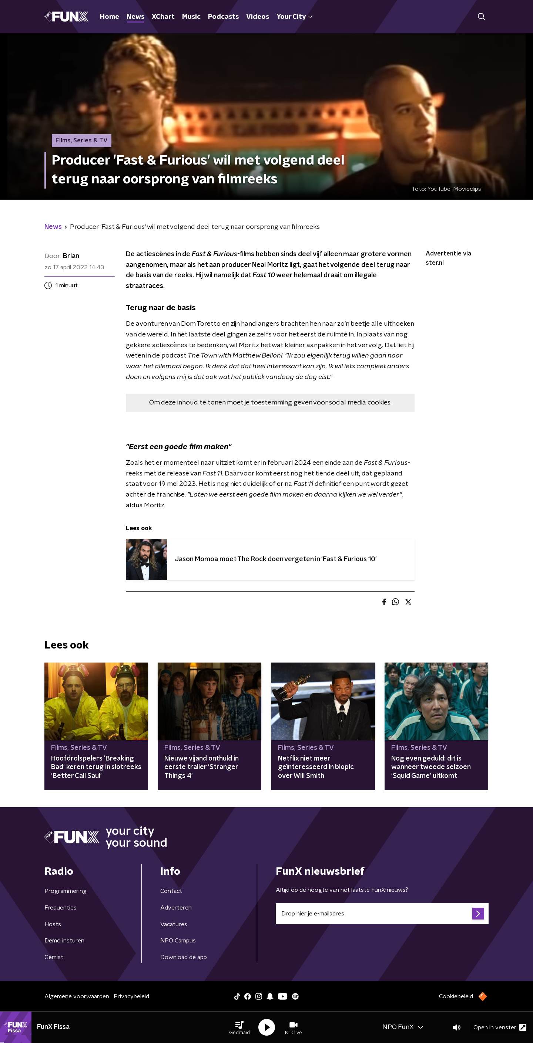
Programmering (65, 891)
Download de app (183, 957)
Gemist (53, 957)
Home (109, 17)
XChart (163, 17)
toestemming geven (281, 402)
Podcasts (223, 17)
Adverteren (176, 908)
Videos (257, 17)
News (135, 17)
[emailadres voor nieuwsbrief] (382, 913)
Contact (171, 891)
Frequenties (60, 908)
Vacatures (173, 924)
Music (191, 17)
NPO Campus (178, 941)
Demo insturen (64, 941)
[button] (239, 1027)
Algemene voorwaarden (76, 996)
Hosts (52, 924)
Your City (294, 17)
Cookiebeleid (456, 996)
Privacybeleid (131, 996)
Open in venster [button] (499, 1027)
